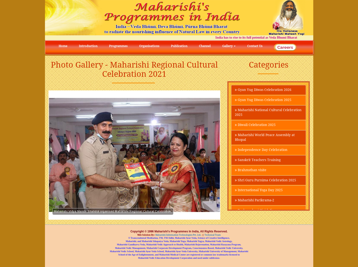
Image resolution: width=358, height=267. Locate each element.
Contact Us (254, 46)
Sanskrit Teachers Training (258, 160)
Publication (179, 46)
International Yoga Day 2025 (259, 190)
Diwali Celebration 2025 (255, 125)
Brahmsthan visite (250, 170)
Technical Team (212, 235)
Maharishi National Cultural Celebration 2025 (268, 112)
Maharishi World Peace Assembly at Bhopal (265, 137)
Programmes (118, 46)
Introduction (88, 46)
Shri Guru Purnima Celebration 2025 (265, 180)
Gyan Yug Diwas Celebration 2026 (263, 90)
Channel (205, 46)
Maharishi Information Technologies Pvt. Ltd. (178, 235)
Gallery (229, 46)
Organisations (149, 46)
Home (63, 46)
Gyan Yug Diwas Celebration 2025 (263, 100)
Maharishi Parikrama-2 (254, 200)
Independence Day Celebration (261, 150)
